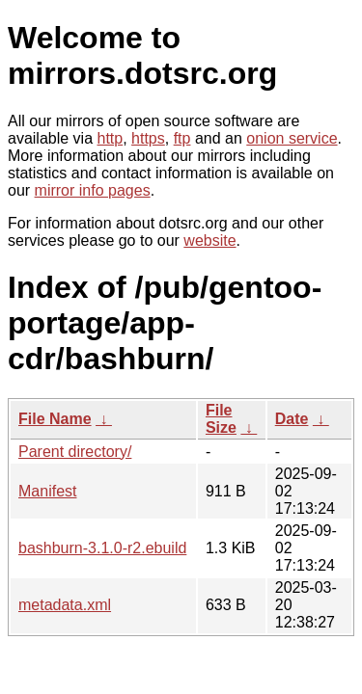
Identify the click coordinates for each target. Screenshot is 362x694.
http (110, 138)
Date (292, 419)
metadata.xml (64, 605)
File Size (221, 419)
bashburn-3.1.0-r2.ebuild (102, 548)
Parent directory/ (74, 451)
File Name (55, 419)
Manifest (47, 491)
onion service (291, 138)
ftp (182, 138)
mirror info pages (93, 190)
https (148, 138)
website (209, 240)
